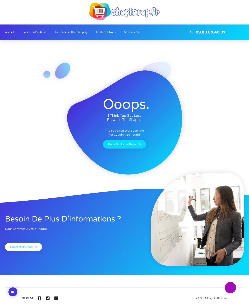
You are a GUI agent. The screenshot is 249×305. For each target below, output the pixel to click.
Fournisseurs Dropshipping (71, 32)
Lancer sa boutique (34, 32)
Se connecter (132, 32)
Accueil (9, 32)
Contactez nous (106, 32)
